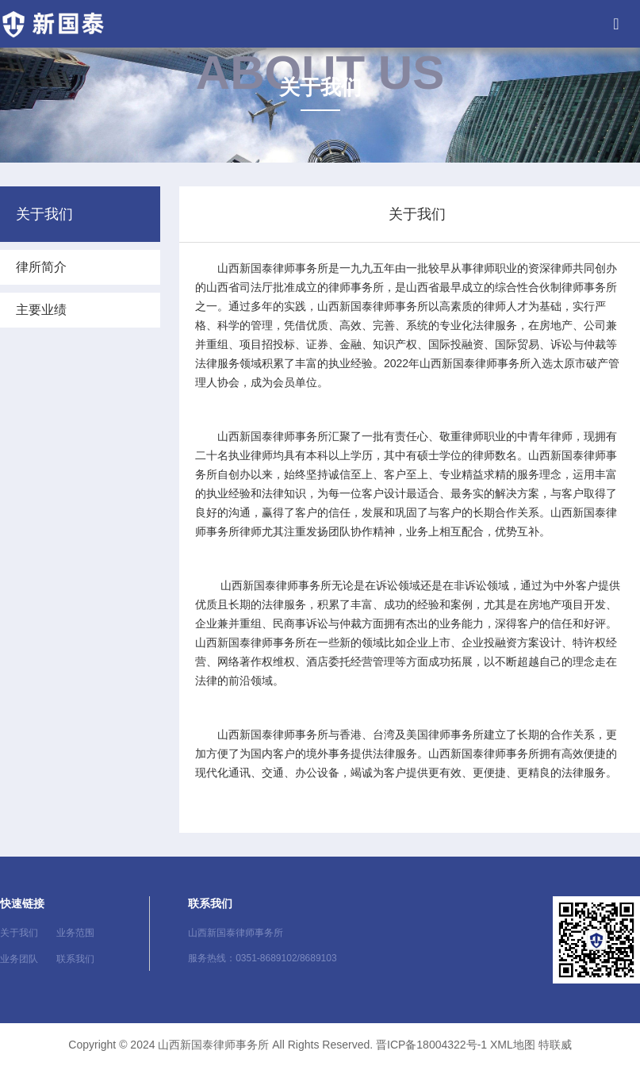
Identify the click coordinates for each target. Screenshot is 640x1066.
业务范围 (75, 932)
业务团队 (19, 958)
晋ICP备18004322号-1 (431, 1044)
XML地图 (512, 1044)
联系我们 (75, 958)
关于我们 (19, 932)
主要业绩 (41, 309)
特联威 (555, 1044)
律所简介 (41, 267)
